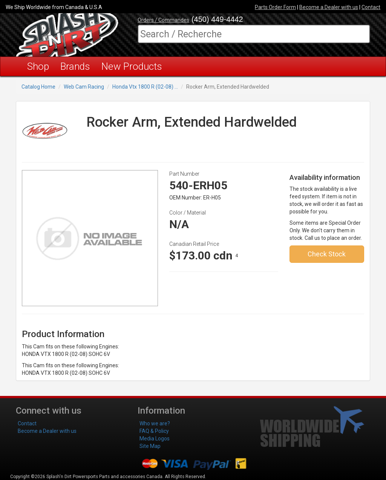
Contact (370, 7)
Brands (75, 66)
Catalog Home (38, 87)
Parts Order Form (275, 7)
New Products (131, 66)
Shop (38, 66)
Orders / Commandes (163, 20)
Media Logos (154, 439)
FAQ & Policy (154, 431)
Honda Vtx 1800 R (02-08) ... (145, 87)
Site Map (150, 446)
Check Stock (327, 254)
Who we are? (154, 423)
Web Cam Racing (84, 87)
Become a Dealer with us (328, 7)
